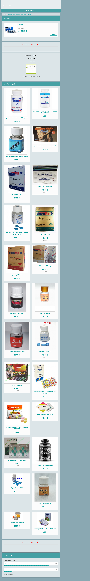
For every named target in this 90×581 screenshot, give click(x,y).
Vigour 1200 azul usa (45, 351)
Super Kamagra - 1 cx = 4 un (45, 414)
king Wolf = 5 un (17, 385)
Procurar (59, 6)
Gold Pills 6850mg (45, 313)
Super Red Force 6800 (16, 313)
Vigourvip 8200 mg (45, 266)
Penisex (20, 24)
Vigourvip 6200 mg (16, 275)
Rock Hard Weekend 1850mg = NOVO (17, 156)
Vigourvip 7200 (16, 194)
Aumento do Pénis (11, 14)
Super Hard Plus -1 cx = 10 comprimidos (45, 146)
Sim (5, 563)
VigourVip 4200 (45, 235)
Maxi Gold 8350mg (45, 503)
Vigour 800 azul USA (17, 488)
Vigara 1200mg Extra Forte (17, 351)
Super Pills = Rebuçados (45, 186)
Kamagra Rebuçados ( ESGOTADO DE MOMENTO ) (17, 428)
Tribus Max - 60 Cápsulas (45, 465)
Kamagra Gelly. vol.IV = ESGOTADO (45, 529)
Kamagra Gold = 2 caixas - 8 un (17, 460)
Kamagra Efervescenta (17, 522)
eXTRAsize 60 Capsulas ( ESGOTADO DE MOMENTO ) (45, 112)
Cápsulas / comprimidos (21, 14)
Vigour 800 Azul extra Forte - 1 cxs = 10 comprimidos (16, 233)
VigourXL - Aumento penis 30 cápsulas (16, 118)
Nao (5, 569)
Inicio (5, 14)
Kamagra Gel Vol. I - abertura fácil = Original (45, 392)
